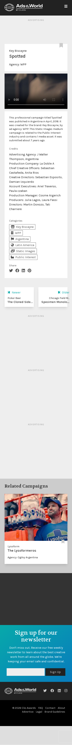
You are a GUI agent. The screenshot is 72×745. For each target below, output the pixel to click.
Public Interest (23, 257)
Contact (50, 708)
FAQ (40, 708)
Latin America (22, 245)
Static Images (23, 251)
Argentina (20, 239)
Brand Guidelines (54, 711)
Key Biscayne (18, 51)
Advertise (27, 711)
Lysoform (13, 546)
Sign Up (55, 672)
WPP (23, 64)
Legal (39, 711)
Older (63, 292)
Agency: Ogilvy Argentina (23, 557)
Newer (14, 292)
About (61, 708)
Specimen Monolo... (55, 302)
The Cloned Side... (20, 302)
